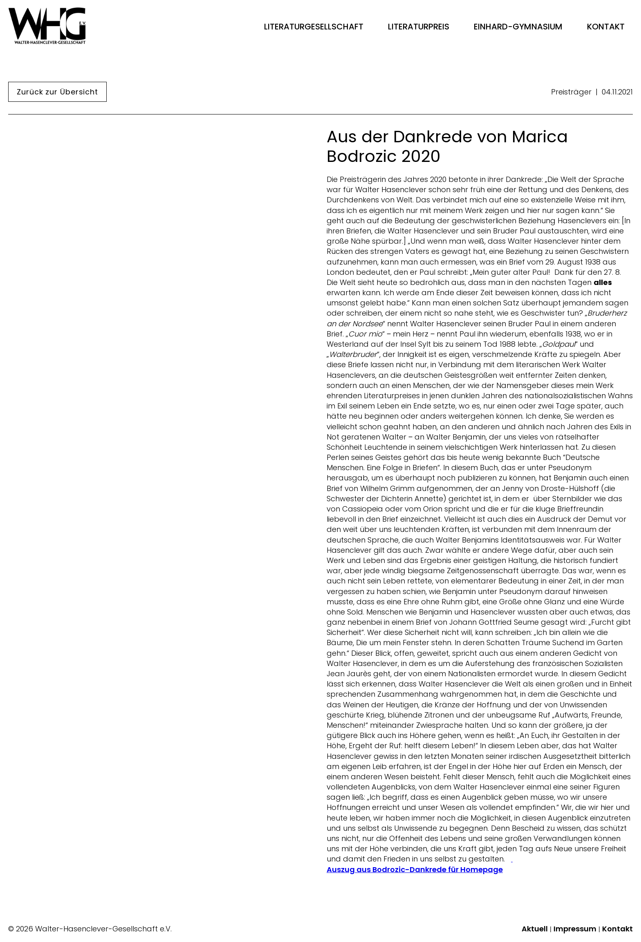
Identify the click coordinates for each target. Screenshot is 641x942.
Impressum (575, 928)
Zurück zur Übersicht (57, 92)
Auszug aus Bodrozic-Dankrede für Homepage (415, 869)
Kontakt (606, 26)
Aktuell (535, 928)
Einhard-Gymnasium (518, 26)
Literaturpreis (418, 26)
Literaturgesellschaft (313, 26)
